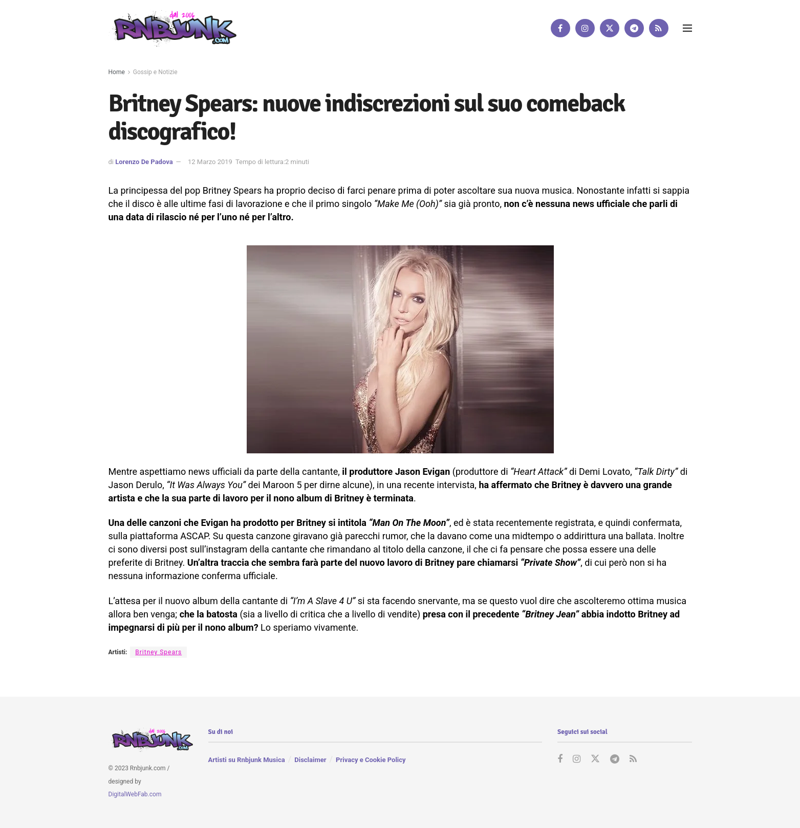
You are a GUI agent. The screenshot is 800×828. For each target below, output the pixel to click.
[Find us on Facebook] (560, 28)
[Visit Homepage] (172, 28)
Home (117, 72)
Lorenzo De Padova (143, 162)
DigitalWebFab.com (135, 794)
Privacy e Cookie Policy (370, 760)
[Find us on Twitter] (609, 28)
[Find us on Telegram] (634, 28)
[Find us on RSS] (658, 28)
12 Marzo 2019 (210, 162)
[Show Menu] (687, 28)
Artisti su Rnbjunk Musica (246, 760)
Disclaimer (310, 760)
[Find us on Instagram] (585, 28)
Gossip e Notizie (155, 72)
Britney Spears (158, 652)
